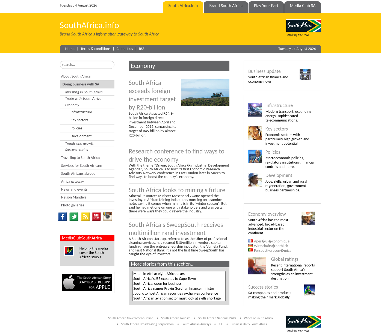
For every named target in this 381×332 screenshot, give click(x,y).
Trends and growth (79, 143)
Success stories (76, 149)
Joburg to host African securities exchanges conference (179, 293)
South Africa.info (183, 5)
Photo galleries (72, 205)
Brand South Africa (225, 5)
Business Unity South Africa (249, 324)
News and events (74, 189)
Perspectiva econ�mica (272, 250)
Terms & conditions (95, 48)
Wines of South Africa (258, 318)
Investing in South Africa (84, 92)
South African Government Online (130, 318)
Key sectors (79, 120)
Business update (264, 71)
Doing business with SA (81, 84)
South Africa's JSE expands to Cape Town (179, 278)
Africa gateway (72, 181)
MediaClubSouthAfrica (82, 238)
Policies (76, 128)
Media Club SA (302, 5)
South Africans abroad (78, 173)
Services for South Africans (81, 165)
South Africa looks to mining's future (177, 190)
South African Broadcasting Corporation (147, 324)
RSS (141, 48)
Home (70, 48)
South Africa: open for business (179, 283)
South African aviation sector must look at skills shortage (179, 298)
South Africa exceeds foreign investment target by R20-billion (152, 95)
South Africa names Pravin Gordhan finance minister (179, 288)
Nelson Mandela (74, 197)
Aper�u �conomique (272, 241)
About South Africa (75, 76)
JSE (220, 324)
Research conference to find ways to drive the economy (177, 155)
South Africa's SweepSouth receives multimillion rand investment (176, 229)
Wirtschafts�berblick (271, 246)
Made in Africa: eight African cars (179, 273)
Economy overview (267, 214)
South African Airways (196, 324)
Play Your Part (266, 5)
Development (81, 136)
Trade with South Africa (83, 98)
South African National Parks (217, 318)
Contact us (125, 48)
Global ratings (285, 259)
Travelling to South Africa (80, 157)
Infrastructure (81, 112)
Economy (72, 105)
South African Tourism (176, 318)
